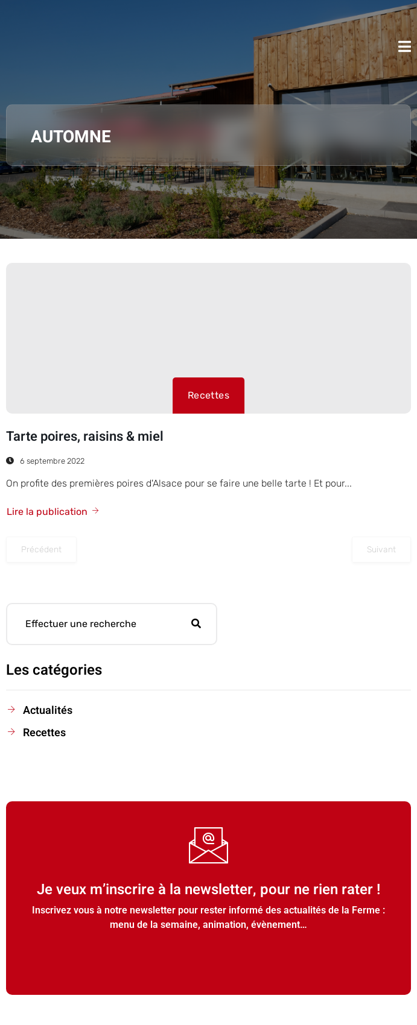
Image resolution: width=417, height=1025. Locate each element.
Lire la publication (53, 511)
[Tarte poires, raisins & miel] (208, 338)
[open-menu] (404, 46)
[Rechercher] (196, 624)
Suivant (381, 549)
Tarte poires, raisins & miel (85, 436)
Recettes (209, 395)
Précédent (41, 549)
